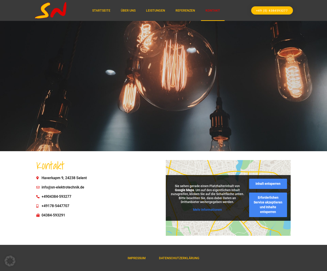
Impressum (137, 258)
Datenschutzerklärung (179, 258)
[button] (10, 261)
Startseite (101, 10)
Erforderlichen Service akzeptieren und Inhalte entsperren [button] (268, 205)
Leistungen (155, 10)
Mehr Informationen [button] (207, 209)
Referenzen (185, 10)
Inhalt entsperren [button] (267, 184)
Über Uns (128, 10)
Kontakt (213, 10)
